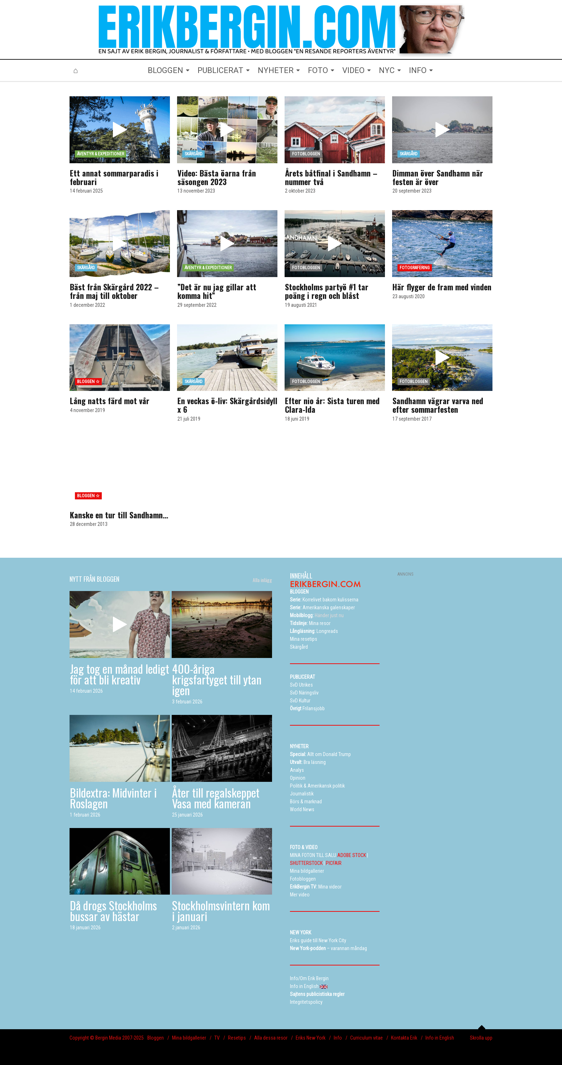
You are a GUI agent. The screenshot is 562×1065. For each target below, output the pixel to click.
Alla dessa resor (270, 1038)
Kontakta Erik (404, 1038)
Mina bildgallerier (189, 1038)
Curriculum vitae (366, 1038)
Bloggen (155, 1038)
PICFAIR (334, 863)
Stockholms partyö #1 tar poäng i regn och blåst (326, 291)
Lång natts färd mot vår (109, 400)
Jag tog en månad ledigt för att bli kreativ (119, 674)
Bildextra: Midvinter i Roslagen (113, 798)
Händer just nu (317, 615)
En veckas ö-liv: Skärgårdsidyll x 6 (227, 405)
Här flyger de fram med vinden (441, 286)
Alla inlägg (262, 579)
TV (217, 1038)
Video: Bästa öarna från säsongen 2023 (216, 177)
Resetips (237, 1038)
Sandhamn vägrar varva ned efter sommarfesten (437, 405)
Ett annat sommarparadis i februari (114, 177)
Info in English (439, 1038)
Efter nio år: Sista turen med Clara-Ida (332, 405)
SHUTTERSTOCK (306, 863)
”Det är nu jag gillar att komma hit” (216, 291)
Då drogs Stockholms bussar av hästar (113, 910)
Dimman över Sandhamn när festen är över (437, 177)
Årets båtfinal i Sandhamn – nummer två (331, 177)
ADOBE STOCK (351, 855)
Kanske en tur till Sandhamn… (119, 515)
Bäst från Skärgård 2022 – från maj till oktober (114, 291)
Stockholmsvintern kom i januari (221, 910)
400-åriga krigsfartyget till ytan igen (217, 679)
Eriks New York (310, 1038)
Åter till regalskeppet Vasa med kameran (215, 798)
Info (338, 1038)
